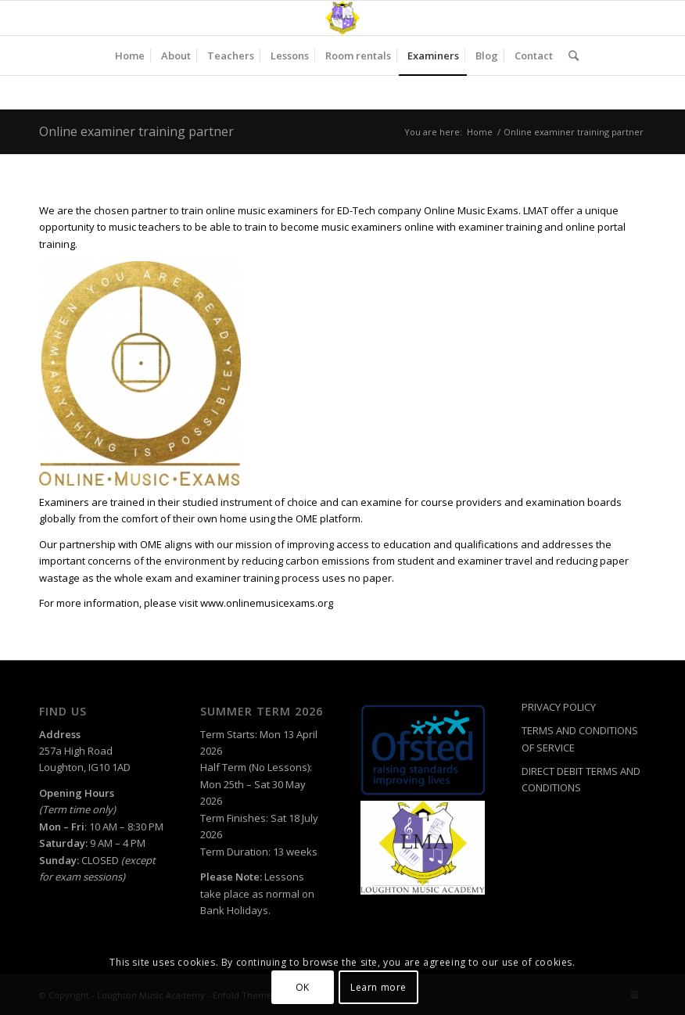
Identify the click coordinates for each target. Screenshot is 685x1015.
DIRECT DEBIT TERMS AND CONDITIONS (581, 779)
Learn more (378, 987)
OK (303, 987)
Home (480, 132)
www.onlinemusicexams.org (266, 603)
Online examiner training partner (136, 131)
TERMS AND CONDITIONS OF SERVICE (580, 738)
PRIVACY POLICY (559, 707)
